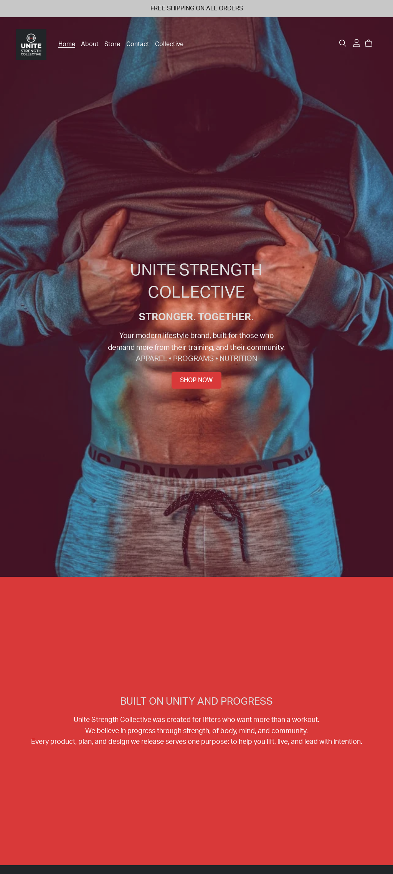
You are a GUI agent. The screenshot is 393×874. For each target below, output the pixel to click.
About (90, 44)
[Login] (356, 43)
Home (66, 44)
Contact (137, 44)
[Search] (342, 43)
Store (112, 44)
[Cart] (372, 43)
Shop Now (196, 380)
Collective (169, 44)
